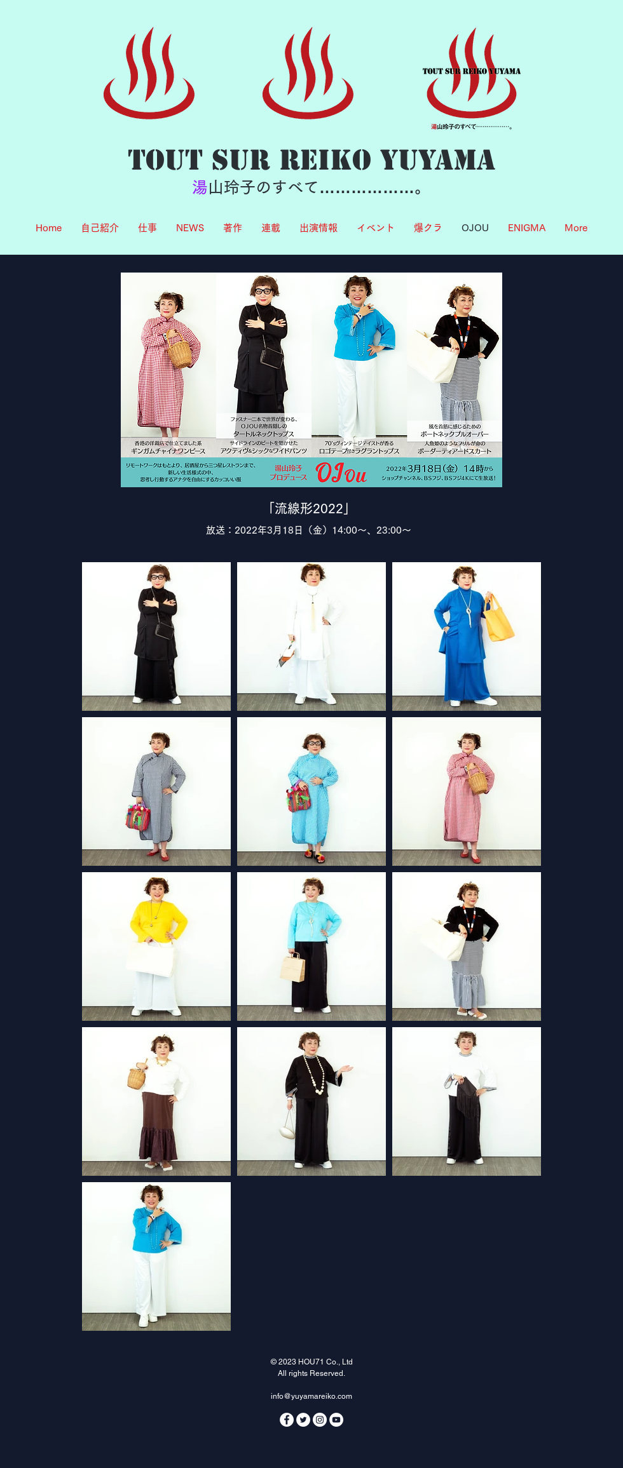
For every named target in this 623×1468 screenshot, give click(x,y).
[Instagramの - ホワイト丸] (320, 1420)
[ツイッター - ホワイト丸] (303, 1420)
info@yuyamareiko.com (311, 1396)
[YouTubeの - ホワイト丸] (336, 1420)
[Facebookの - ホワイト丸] (287, 1420)
